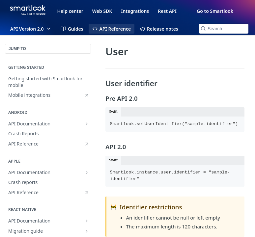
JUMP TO (17, 48)
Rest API (167, 11)
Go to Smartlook (215, 11)
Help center (70, 11)
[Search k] (223, 29)
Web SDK (102, 11)
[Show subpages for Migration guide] (86, 231)
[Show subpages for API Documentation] (86, 123)
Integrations (135, 11)
